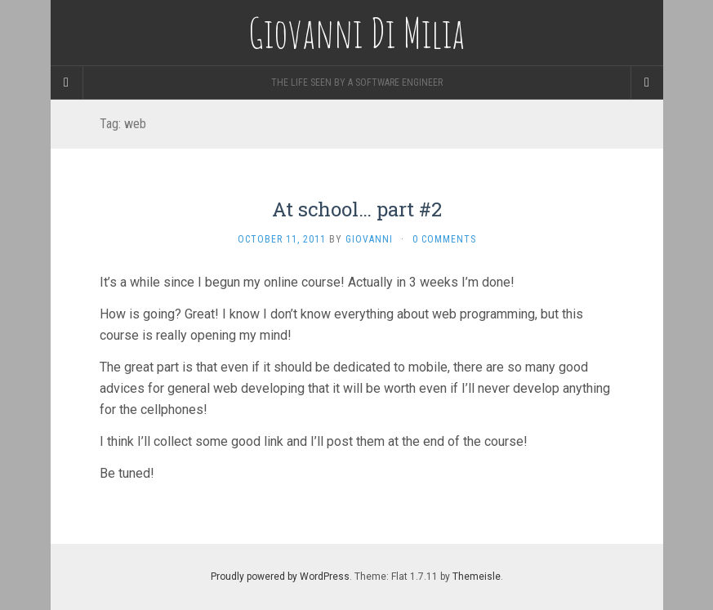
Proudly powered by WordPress (280, 576)
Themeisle (476, 576)
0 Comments (444, 239)
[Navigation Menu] (647, 82)
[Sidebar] (67, 82)
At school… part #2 (357, 209)
